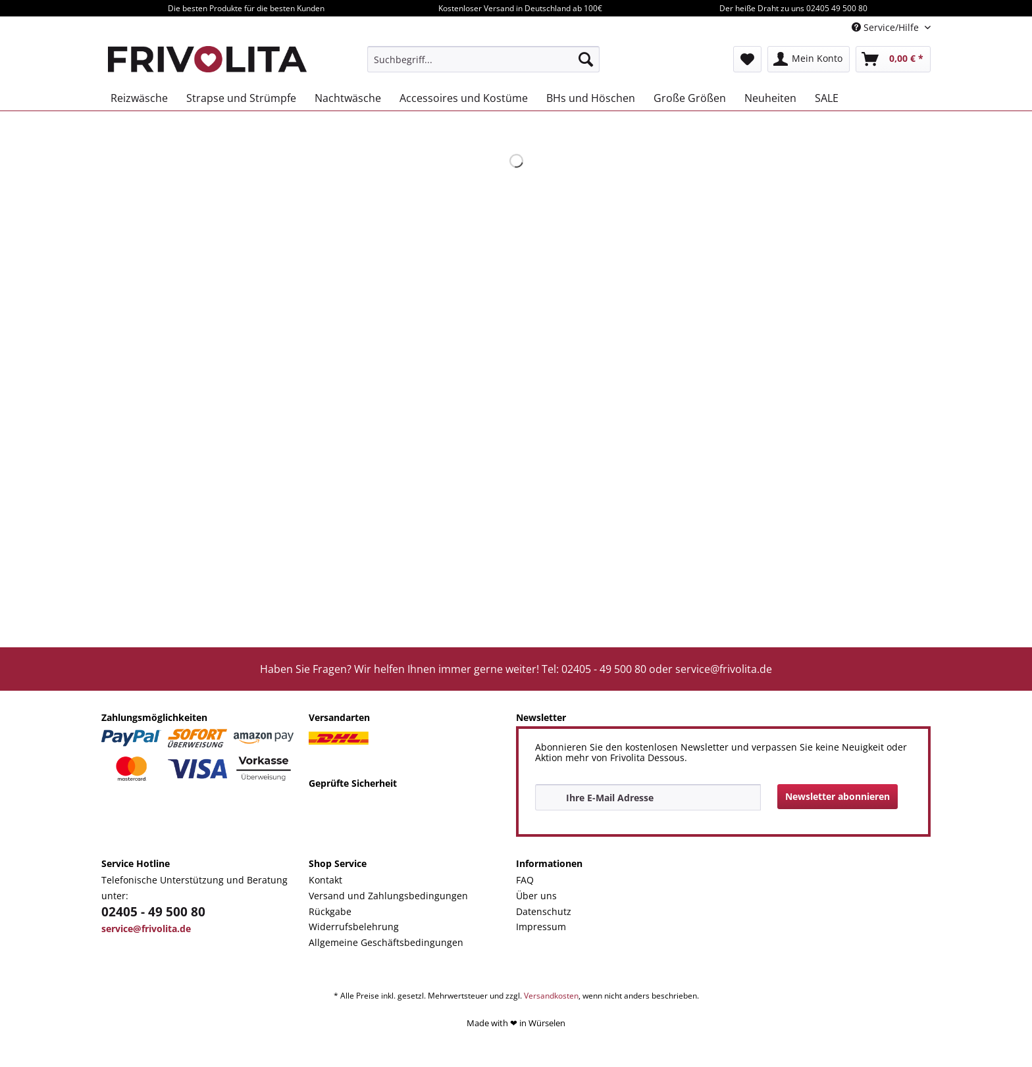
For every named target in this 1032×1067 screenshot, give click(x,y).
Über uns (536, 895)
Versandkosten (551, 995)
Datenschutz (543, 911)
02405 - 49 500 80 (153, 911)
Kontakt (325, 880)
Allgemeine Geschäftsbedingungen (386, 942)
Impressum (541, 926)
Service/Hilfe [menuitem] (886, 27)
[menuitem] (483, 59)
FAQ (525, 880)
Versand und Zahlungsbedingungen (388, 895)
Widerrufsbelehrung (354, 926)
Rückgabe (330, 911)
